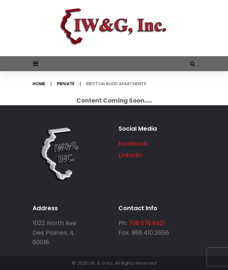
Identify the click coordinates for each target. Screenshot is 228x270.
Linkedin (130, 155)
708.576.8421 (147, 223)
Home (39, 84)
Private (65, 84)
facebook (132, 143)
